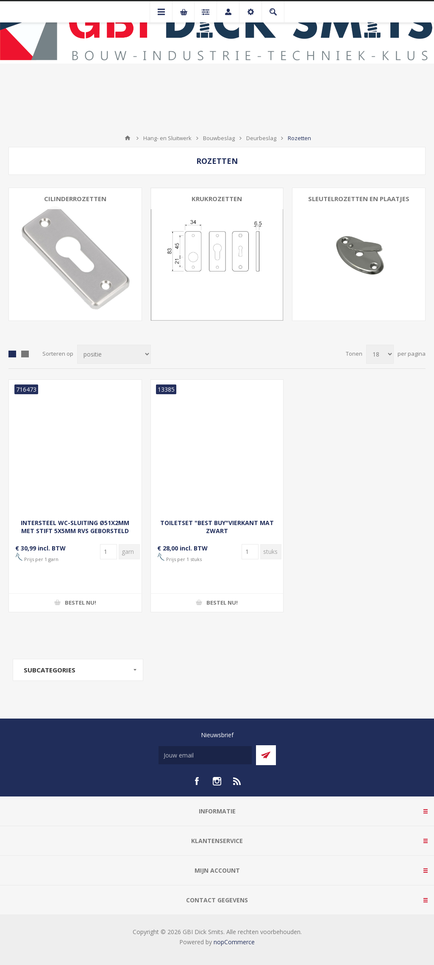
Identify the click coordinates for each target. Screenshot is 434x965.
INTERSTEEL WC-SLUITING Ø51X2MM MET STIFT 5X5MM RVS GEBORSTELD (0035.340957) (75, 531)
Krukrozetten (217, 198)
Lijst (25, 354)
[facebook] (196, 781)
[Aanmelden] (205, 755)
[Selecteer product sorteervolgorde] (114, 354)
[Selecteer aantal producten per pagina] (380, 354)
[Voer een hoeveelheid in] (108, 551)
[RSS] (237, 781)
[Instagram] (217, 781)
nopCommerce (234, 942)
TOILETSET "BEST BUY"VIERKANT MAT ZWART (217, 527)
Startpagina (127, 138)
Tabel (12, 354)
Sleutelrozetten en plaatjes (358, 198)
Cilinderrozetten (75, 198)
